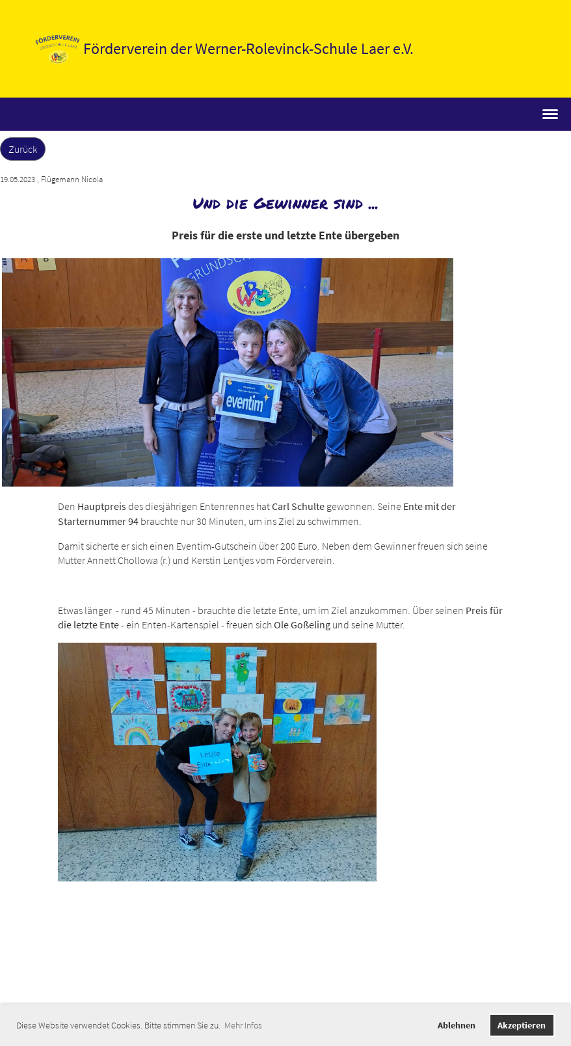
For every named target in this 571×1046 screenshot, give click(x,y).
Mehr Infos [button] (243, 1025)
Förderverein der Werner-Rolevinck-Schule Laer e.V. (248, 48)
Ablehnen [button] (456, 1025)
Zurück (22, 148)
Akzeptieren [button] (522, 1025)
